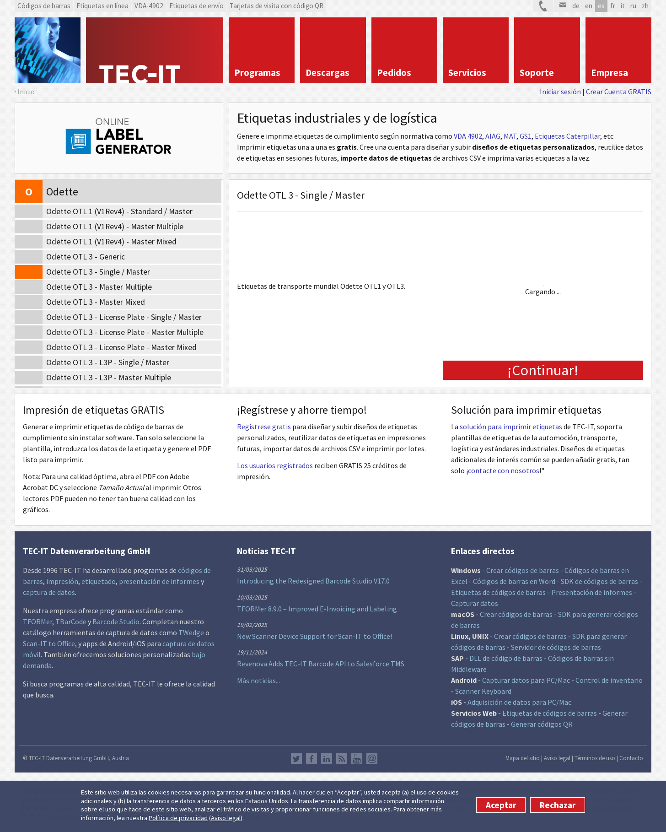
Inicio (26, 91)
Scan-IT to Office (49, 643)
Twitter (296, 758)
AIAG (492, 135)
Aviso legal (226, 818)
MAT (510, 135)
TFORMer (37, 621)
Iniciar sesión (560, 91)
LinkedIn (326, 758)
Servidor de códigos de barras (556, 647)
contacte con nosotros (503, 470)
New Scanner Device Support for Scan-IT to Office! (314, 636)
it (623, 5)
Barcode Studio (116, 621)
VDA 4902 (468, 135)
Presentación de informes (591, 592)
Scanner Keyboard (483, 691)
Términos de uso (595, 758)
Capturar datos (474, 603)
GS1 (526, 135)
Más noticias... (258, 680)
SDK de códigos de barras (599, 581)
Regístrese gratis (264, 426)
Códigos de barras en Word (514, 581)
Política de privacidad (178, 818)
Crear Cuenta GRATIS (618, 91)
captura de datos (49, 592)
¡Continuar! (543, 370)
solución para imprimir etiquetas (511, 426)
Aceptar (501, 805)
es (601, 5)
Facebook (311, 758)
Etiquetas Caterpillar (567, 135)
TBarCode (70, 621)
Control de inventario (609, 680)
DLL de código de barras (505, 658)
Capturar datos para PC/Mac (526, 680)
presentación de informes (159, 581)
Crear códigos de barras (522, 570)
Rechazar (557, 805)
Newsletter (371, 758)
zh (645, 5)
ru (633, 5)
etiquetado (98, 581)
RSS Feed (341, 758)
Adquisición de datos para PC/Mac (519, 702)
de (576, 5)
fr (612, 5)
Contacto (631, 758)
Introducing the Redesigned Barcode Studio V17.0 (313, 580)
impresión (62, 581)
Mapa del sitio (522, 758)
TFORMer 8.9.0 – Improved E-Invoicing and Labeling (317, 608)
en (588, 5)
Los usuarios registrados (275, 465)
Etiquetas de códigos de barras (498, 592)
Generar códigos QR (542, 724)
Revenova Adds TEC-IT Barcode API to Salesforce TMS (320, 663)
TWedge (191, 632)
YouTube (356, 758)
